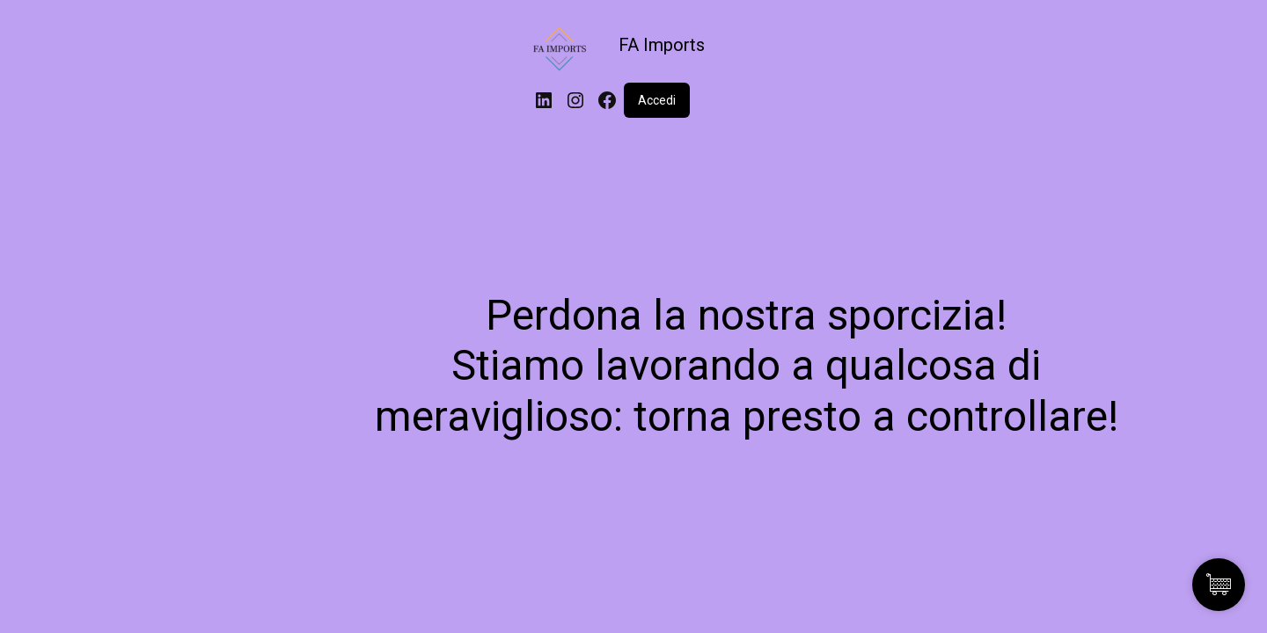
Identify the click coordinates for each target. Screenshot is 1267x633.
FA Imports (662, 44)
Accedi (657, 100)
